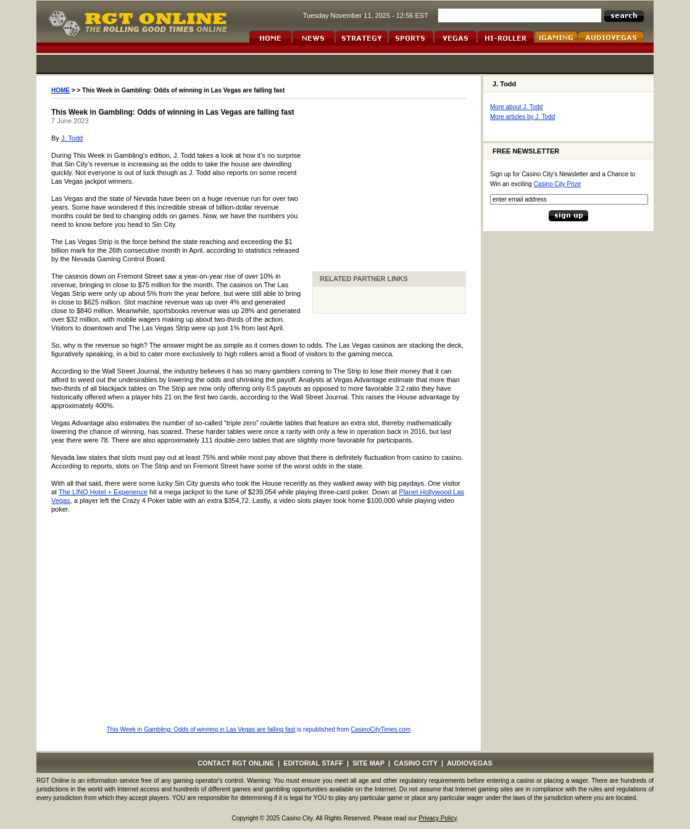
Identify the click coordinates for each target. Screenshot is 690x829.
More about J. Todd (516, 107)
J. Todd (72, 138)
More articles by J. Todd (522, 116)
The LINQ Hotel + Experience (103, 492)
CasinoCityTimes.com (380, 729)
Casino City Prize (557, 184)
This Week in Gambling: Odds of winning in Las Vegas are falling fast (201, 729)
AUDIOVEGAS (470, 763)
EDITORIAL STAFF (313, 763)
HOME (60, 90)
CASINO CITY (416, 763)
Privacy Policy (437, 818)
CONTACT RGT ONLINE (235, 763)
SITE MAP (368, 763)
